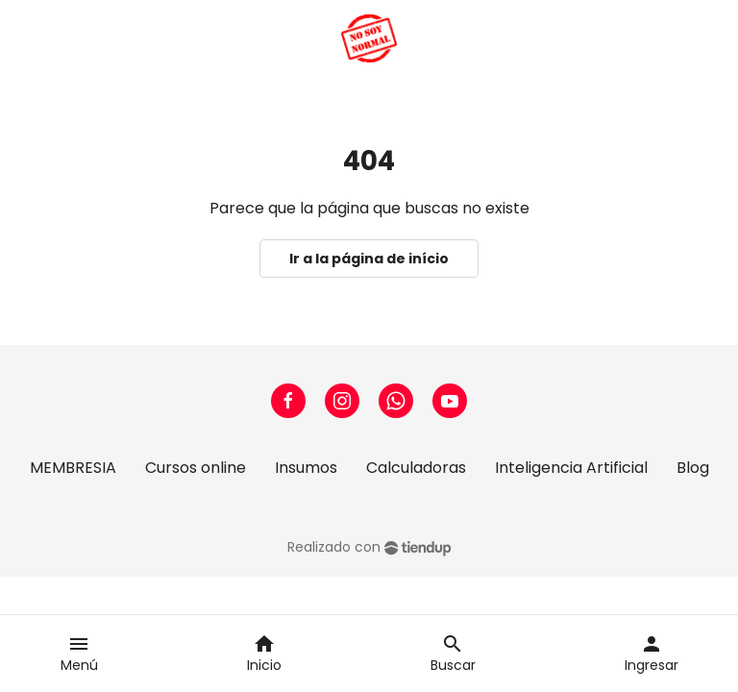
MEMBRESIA (73, 468)
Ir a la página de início (369, 258)
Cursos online (195, 468)
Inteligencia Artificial (571, 468)
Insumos (306, 468)
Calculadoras (416, 468)
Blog (692, 468)
